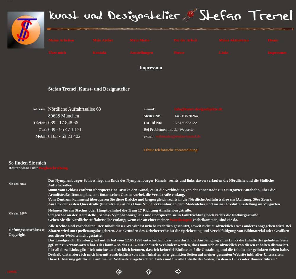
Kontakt (99, 52)
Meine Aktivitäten (234, 40)
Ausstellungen (141, 52)
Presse (179, 52)
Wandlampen (181, 219)
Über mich (57, 52)
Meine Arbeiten (61, 40)
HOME (12, 271)
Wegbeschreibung (53, 168)
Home (273, 40)
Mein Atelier (103, 40)
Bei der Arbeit (185, 40)
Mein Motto (139, 40)
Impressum (277, 52)
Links (224, 52)
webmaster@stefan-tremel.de (178, 136)
